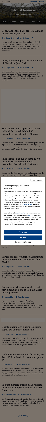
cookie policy (27, 204)
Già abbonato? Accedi (23, 242)
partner (30, 215)
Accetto (23, 237)
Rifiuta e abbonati (37, 180)
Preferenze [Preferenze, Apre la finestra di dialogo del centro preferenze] (23, 232)
